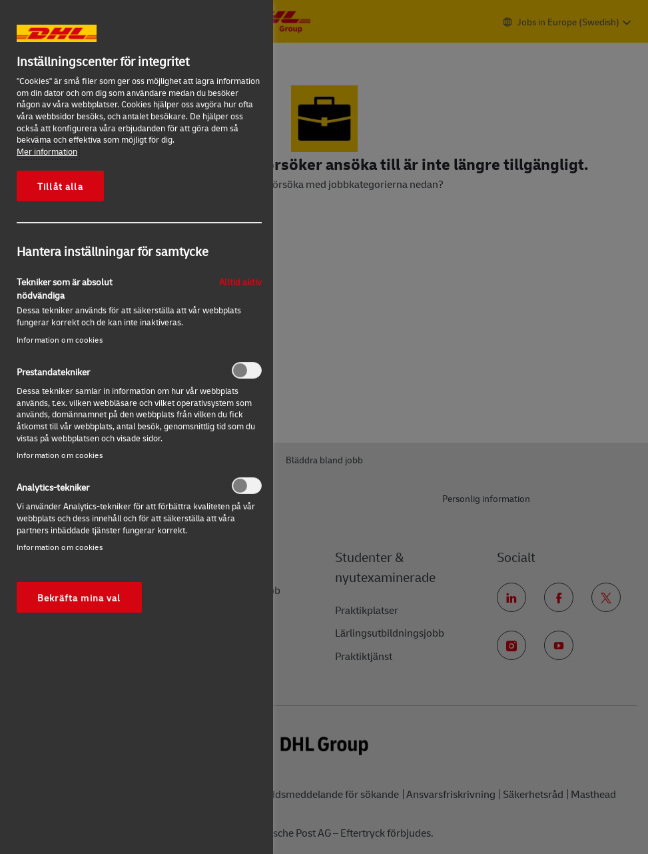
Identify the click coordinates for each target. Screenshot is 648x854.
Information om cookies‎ (60, 339)
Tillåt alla (60, 186)
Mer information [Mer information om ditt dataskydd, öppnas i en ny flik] (47, 151)
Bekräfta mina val (79, 597)
